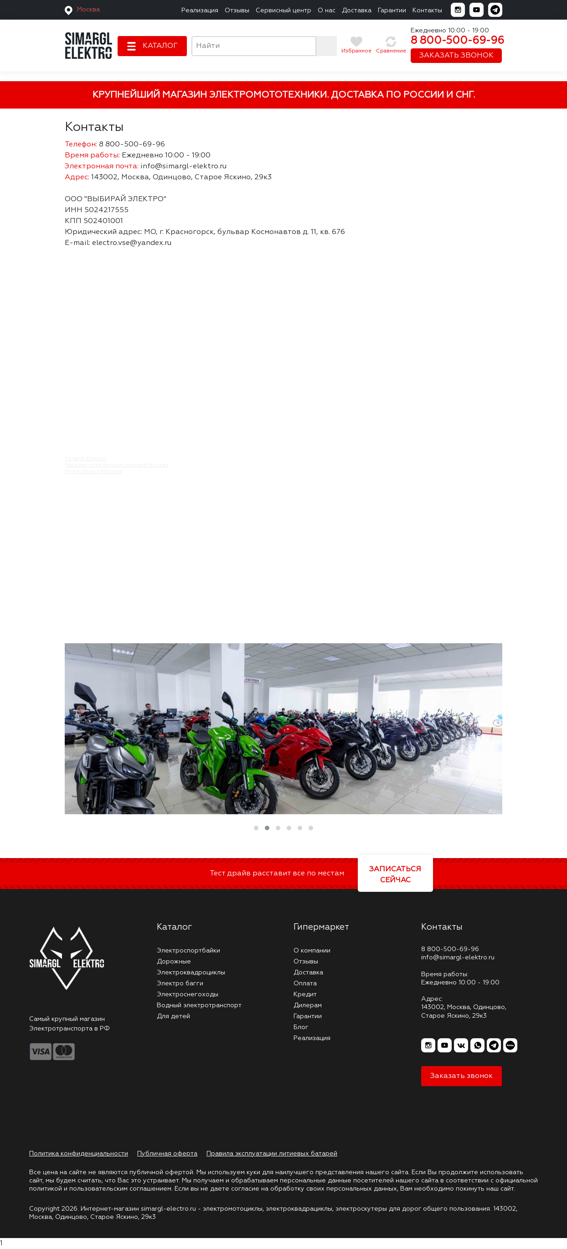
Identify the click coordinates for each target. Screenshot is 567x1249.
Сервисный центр (283, 10)
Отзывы (237, 10)
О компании (312, 950)
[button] (256, 828)
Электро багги (180, 983)
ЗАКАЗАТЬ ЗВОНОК (456, 55)
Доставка (356, 10)
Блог (301, 1027)
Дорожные (174, 961)
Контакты (427, 10)
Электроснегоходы (187, 994)
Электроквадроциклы (191, 972)
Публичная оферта (167, 1153)
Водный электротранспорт (199, 1005)
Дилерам (308, 1005)
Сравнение (391, 51)
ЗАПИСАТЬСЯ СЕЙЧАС (395, 875)
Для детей (173, 1016)
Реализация (199, 10)
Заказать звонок (461, 1076)
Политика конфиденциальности (78, 1153)
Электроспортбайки (188, 950)
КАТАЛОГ (160, 46)
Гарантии (392, 10)
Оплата (305, 983)
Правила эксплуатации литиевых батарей (271, 1153)
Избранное (356, 51)
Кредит (305, 994)
